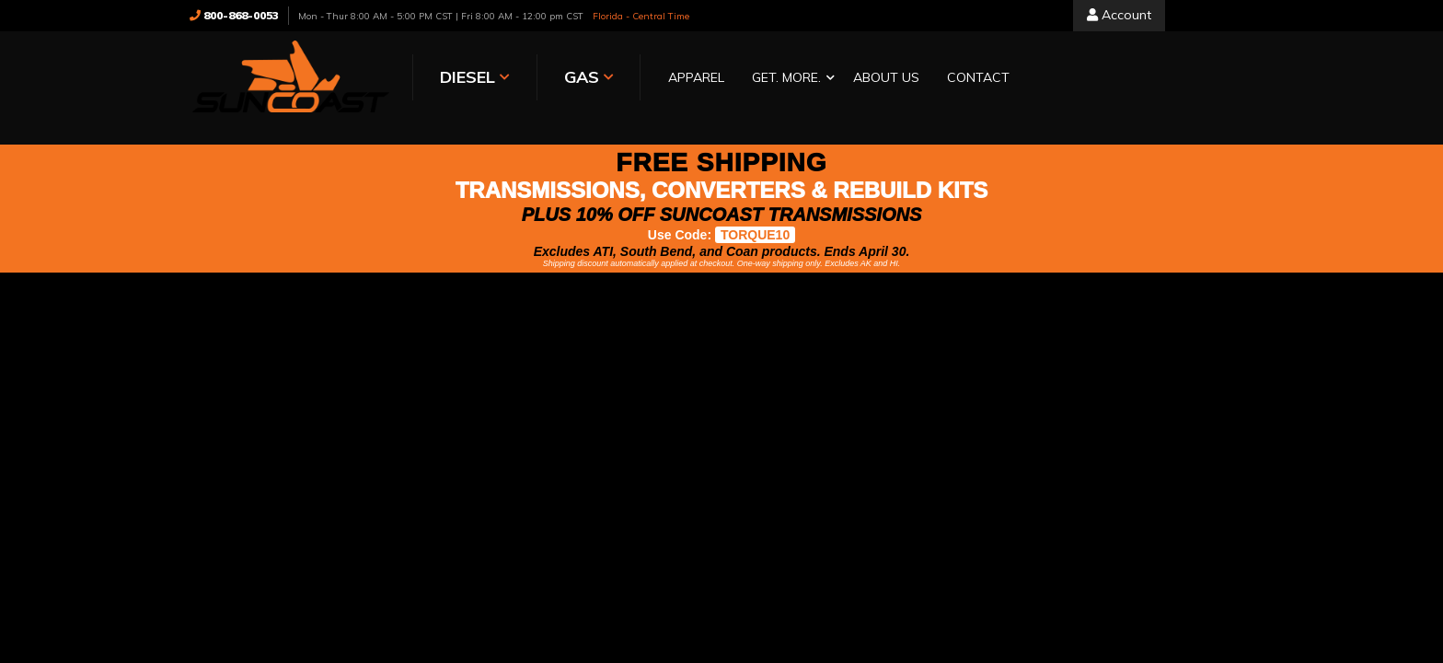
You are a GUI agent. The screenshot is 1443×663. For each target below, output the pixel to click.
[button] (788, 78)
